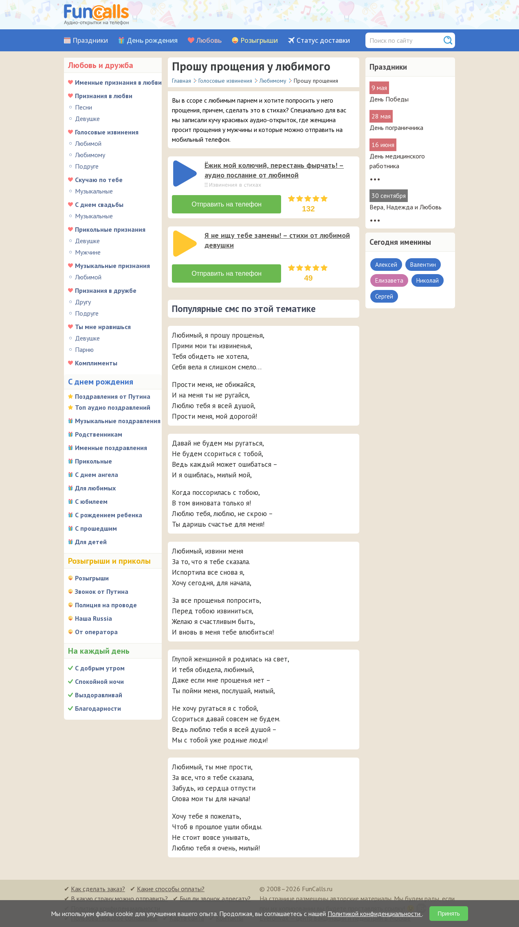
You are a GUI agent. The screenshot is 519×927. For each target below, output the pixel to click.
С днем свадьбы (99, 204)
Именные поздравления (111, 448)
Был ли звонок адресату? (215, 898)
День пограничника (396, 127)
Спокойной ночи (99, 681)
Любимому (90, 155)
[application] (186, 174)
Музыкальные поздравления (118, 421)
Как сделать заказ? (98, 889)
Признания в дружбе (105, 290)
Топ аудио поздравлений (112, 407)
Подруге (87, 166)
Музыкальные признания (112, 265)
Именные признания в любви (118, 82)
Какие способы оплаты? (171, 889)
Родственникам (98, 434)
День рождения (152, 40)
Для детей (91, 542)
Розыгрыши (259, 40)
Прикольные (93, 461)
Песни (83, 107)
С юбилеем (91, 501)
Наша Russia (93, 618)
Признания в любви (103, 96)
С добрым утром (100, 668)
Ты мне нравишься (103, 327)
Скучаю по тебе (99, 180)
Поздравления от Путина (112, 396)
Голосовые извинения (107, 132)
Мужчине (88, 252)
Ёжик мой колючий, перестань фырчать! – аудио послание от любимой (274, 170)
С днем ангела (96, 474)
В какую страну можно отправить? (119, 898)
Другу (83, 302)
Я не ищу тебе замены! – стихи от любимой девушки (277, 240)
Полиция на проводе (106, 605)
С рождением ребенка (108, 515)
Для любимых (95, 488)
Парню (84, 349)
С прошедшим (96, 528)
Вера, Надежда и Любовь (405, 207)
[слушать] (185, 173)
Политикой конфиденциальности (375, 913)
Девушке (87, 118)
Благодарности (98, 708)
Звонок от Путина (101, 591)
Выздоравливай (98, 695)
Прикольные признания (110, 229)
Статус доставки (323, 40)
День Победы (389, 99)
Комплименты (96, 363)
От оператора (96, 632)
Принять (449, 913)
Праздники (90, 40)
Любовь (209, 40)
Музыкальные (94, 191)
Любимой (88, 143)
